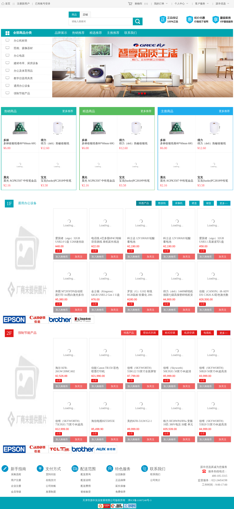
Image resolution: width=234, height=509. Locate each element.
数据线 (162, 203)
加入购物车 (62, 256)
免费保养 (120, 491)
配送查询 (86, 474)
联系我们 (130, 32)
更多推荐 (67, 111)
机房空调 (189, 332)
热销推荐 (78, 32)
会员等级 (16, 491)
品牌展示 (61, 32)
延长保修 (120, 485)
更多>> (224, 203)
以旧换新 (120, 474)
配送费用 (86, 485)
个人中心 (180, 3)
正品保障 (120, 480)
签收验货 (86, 491)
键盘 (208, 203)
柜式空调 (170, 332)
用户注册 (16, 480)
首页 (7, 3)
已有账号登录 (42, 3)
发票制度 (51, 491)
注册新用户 (23, 3)
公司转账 (51, 485)
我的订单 (159, 3)
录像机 (179, 203)
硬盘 (194, 203)
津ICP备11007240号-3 (139, 500)
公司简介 (155, 480)
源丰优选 (221, 3)
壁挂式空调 (149, 332)
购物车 (138, 3)
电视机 (207, 332)
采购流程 (16, 474)
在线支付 (51, 480)
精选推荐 (96, 32)
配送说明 (86, 480)
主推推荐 (113, 32)
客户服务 (200, 3)
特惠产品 (144, 203)
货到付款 (51, 474)
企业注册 (16, 485)
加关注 (78, 256)
